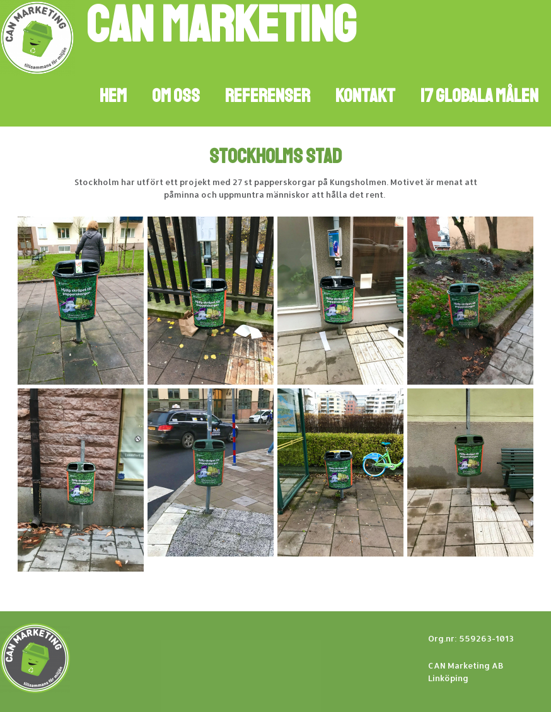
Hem (113, 96)
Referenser (267, 96)
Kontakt (365, 96)
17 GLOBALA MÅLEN (479, 96)
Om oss (176, 96)
